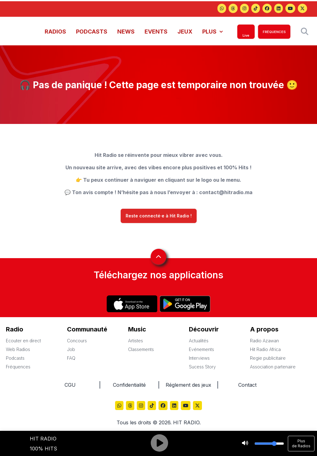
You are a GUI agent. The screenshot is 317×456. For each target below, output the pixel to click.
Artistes (135, 340)
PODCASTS (91, 31)
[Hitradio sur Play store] (185, 304)
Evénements (201, 349)
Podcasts (15, 358)
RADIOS (55, 31)
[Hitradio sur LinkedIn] (278, 9)
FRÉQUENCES (274, 32)
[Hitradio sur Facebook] (267, 9)
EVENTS (156, 31)
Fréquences (18, 366)
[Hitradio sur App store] (132, 303)
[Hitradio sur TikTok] (255, 9)
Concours (77, 340)
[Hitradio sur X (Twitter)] (302, 9)
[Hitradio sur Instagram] (244, 9)
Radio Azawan (264, 340)
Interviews (199, 358)
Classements (141, 349)
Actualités (198, 340)
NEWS (126, 31)
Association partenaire (273, 366)
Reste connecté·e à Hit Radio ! (159, 216)
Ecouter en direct (23, 340)
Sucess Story (202, 366)
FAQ (71, 358)
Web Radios (18, 349)
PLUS (212, 31)
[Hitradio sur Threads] (221, 9)
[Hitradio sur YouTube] (290, 9)
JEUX (184, 31)
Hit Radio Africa (265, 349)
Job (71, 349)
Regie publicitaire (268, 358)
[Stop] (245, 443)
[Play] (159, 443)
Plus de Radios (301, 443)
